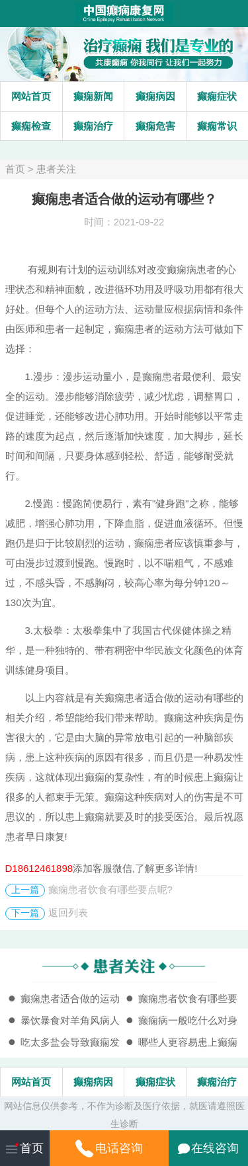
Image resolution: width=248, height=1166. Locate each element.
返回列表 (68, 912)
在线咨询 (208, 1148)
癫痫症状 (217, 96)
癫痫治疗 (93, 126)
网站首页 (31, 96)
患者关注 (56, 169)
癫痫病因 (155, 96)
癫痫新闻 (93, 96)
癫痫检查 (31, 126)
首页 (15, 169)
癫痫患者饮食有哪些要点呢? (110, 889)
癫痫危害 (155, 126)
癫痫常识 (217, 126)
